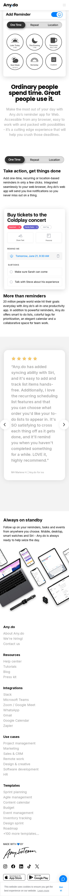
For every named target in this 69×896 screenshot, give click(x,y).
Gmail (7, 715)
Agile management (17, 797)
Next (64, 424)
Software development (21, 769)
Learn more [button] (43, 890)
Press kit (9, 677)
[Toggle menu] (64, 5)
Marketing (11, 748)
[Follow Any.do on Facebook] (13, 866)
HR (5, 774)
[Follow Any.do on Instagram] (5, 866)
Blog (6, 672)
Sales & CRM (13, 754)
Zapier (8, 726)
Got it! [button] (61, 889)
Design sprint (13, 823)
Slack (7, 694)
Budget (8, 808)
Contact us (11, 644)
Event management (18, 813)
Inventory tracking (17, 818)
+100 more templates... (21, 834)
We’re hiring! (13, 639)
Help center (12, 661)
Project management (19, 743)
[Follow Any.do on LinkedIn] (21, 866)
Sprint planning (15, 792)
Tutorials (9, 667)
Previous (5, 424)
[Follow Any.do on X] (37, 866)
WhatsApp (11, 710)
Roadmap (10, 828)
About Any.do (13, 633)
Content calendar (16, 802)
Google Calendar (16, 720)
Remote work (13, 759)
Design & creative (16, 764)
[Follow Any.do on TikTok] (29, 866)
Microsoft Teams (16, 700)
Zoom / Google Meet (19, 705)
